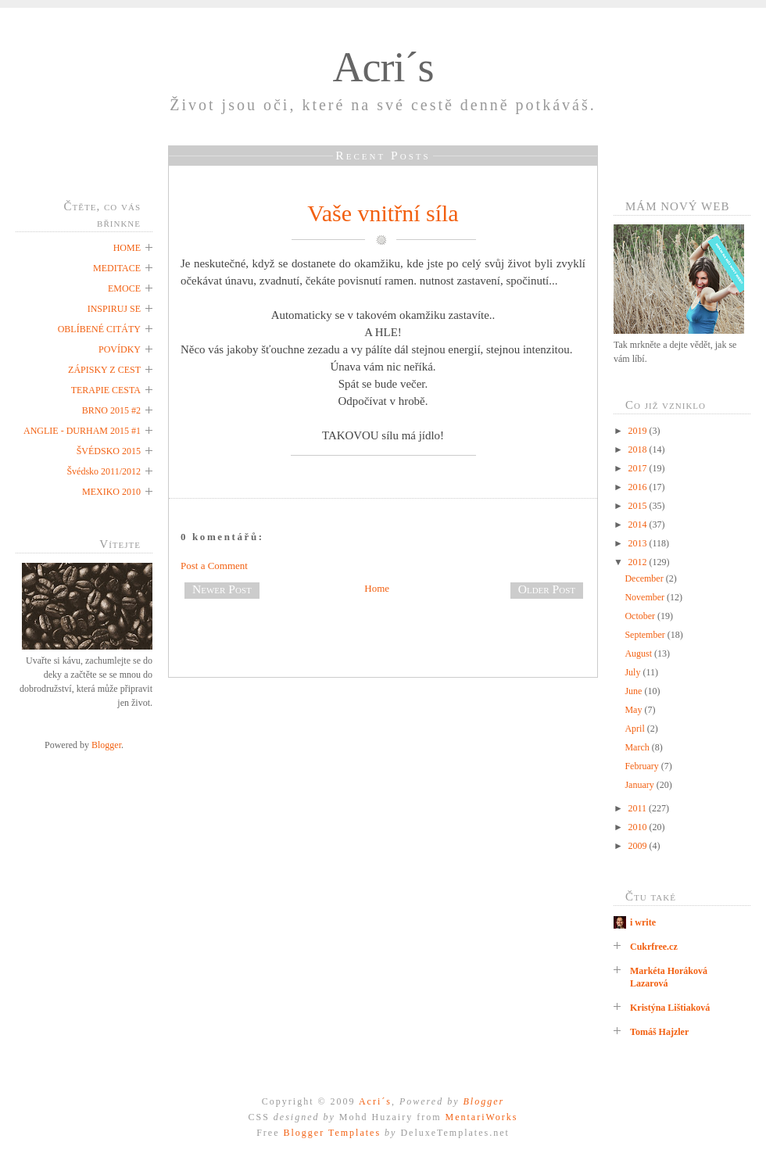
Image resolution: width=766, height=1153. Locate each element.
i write (643, 922)
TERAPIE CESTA (106, 390)
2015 (639, 505)
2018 (639, 449)
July (634, 672)
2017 (639, 468)
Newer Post (222, 589)
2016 (639, 487)
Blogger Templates (332, 1132)
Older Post (546, 589)
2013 (639, 543)
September (646, 634)
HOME (127, 247)
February (642, 766)
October (641, 616)
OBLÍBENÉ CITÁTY (99, 329)
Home (376, 588)
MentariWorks (481, 1117)
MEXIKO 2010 (111, 491)
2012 (639, 562)
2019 (639, 430)
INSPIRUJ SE (114, 308)
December (645, 578)
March (638, 747)
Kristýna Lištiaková (670, 1007)
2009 (639, 845)
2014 (639, 524)
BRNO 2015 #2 (111, 410)
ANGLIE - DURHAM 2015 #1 (82, 430)
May (634, 709)
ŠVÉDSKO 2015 (109, 451)
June (634, 691)
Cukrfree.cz (654, 946)
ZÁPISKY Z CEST (104, 369)
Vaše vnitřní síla (382, 213)
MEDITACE (117, 268)
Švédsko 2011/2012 (103, 471)
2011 (639, 808)
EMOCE (124, 288)
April (635, 728)
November (646, 597)
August (639, 653)
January (640, 784)
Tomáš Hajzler (659, 1031)
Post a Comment (214, 565)
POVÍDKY (119, 349)
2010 (639, 827)
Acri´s (383, 67)
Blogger (106, 744)
